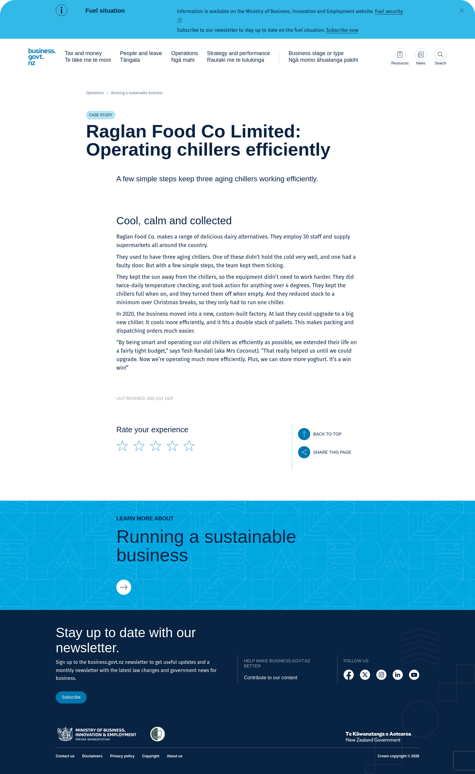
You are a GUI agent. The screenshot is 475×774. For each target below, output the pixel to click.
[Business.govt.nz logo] (42, 57)
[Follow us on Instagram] (381, 675)
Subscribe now (342, 30)
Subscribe (71, 697)
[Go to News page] (421, 56)
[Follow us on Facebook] (349, 675)
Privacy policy (122, 756)
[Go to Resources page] (400, 56)
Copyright (150, 756)
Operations (95, 93)
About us (175, 756)
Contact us (65, 756)
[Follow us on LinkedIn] (398, 675)
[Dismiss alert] (462, 11)
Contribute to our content (270, 677)
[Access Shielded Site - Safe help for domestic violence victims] (157, 734)
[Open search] (440, 56)
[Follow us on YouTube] (414, 675)
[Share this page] (324, 452)
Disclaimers (92, 756)
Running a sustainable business (137, 93)
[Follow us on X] (365, 675)
